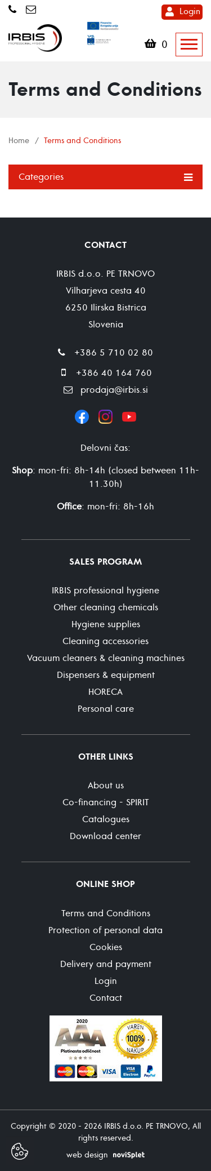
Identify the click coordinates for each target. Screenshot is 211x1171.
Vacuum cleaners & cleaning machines (106, 658)
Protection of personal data (105, 930)
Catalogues (105, 819)
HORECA (105, 692)
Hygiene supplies (105, 624)
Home (18, 140)
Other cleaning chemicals (105, 607)
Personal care (106, 709)
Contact (105, 998)
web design (87, 1155)
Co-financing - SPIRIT (105, 802)
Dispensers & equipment (106, 675)
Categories (105, 176)
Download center (105, 836)
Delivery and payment (105, 964)
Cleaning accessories (105, 641)
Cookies (105, 947)
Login (189, 11)
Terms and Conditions (105, 913)
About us (106, 785)
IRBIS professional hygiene (105, 590)
